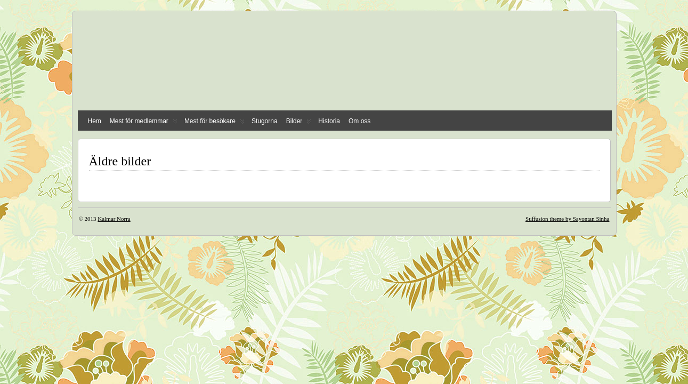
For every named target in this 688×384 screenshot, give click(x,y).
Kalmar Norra (114, 218)
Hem (94, 121)
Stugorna (265, 121)
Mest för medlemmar (143, 123)
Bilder (299, 123)
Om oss (359, 121)
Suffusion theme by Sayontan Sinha (567, 218)
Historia (329, 121)
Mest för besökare (214, 123)
